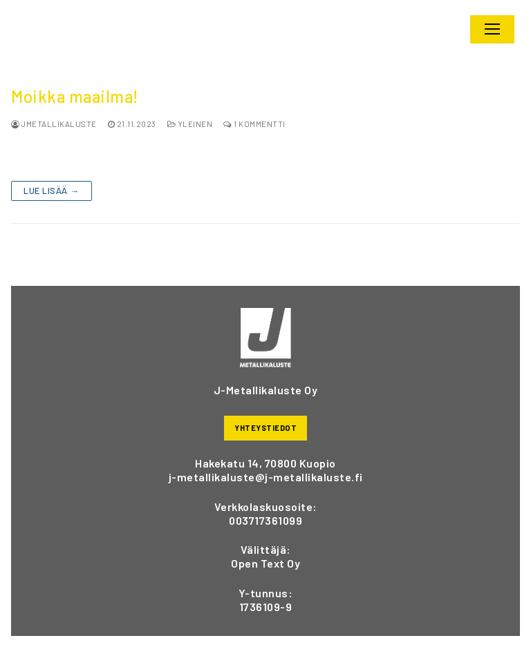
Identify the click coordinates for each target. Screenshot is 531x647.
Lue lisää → (52, 190)
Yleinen (190, 123)
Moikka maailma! (74, 97)
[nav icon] (492, 29)
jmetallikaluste (54, 123)
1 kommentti (254, 123)
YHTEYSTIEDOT (265, 427)
